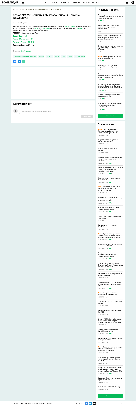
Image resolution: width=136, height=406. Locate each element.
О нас (21, 403)
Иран (63, 56)
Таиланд (49, 56)
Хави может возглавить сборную (109, 387)
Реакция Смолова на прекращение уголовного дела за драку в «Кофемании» (110, 105)
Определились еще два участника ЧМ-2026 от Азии (110, 274)
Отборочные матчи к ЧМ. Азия (25, 56)
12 (103, 20)
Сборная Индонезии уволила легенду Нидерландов (108, 140)
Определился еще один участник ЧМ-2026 (109, 311)
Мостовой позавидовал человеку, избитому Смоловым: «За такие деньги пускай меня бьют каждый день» (110, 86)
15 (105, 90)
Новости (22, 9)
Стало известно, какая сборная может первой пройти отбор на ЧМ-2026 (109, 359)
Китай (57, 56)
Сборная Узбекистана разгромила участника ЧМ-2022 (110, 245)
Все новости (110, 116)
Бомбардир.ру (26, 51)
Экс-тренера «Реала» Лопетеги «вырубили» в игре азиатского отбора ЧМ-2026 (108, 131)
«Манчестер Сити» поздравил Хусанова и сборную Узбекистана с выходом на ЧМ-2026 (110, 265)
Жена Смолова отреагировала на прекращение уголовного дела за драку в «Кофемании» (109, 37)
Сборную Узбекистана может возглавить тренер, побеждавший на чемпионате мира (110, 198)
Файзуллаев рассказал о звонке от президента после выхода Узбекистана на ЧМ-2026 (110, 254)
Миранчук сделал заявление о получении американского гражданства (108, 27)
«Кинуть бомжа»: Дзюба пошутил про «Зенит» (109, 57)
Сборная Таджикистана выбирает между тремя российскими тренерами (110, 159)
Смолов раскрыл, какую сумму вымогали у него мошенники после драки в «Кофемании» (110, 75)
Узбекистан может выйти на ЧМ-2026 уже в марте (108, 330)
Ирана (67, 27)
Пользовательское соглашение (35, 403)
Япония (79, 28)
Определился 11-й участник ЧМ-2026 (107, 226)
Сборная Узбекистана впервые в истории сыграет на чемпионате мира (109, 284)
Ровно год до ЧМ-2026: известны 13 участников (110, 217)
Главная (15, 9)
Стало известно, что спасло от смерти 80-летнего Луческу (108, 66)
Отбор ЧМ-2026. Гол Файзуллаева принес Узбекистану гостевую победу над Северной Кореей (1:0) (110, 369)
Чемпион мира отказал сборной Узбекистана (109, 179)
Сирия (70, 56)
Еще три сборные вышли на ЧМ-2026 (107, 149)
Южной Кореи (45, 28)
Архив (16, 403)
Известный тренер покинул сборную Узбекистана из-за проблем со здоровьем (110, 348)
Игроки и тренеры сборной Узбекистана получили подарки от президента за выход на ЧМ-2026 (110, 235)
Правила (49, 403)
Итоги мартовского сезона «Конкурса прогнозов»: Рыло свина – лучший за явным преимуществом (110, 16)
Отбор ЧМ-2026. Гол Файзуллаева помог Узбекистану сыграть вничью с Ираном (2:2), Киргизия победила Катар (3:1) (110, 320)
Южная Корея (80, 56)
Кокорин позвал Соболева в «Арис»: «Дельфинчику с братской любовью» (110, 47)
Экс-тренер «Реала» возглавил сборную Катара (107, 293)
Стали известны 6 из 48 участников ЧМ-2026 (110, 302)
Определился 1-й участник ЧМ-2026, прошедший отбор (110, 339)
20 (112, 288)
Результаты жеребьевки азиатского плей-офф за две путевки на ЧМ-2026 (109, 188)
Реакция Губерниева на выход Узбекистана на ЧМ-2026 (108, 208)
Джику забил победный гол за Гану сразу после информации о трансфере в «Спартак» (110, 169)
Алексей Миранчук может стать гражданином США (109, 95)
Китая (73, 27)
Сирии (36, 28)
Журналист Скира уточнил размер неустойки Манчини (110, 379)
